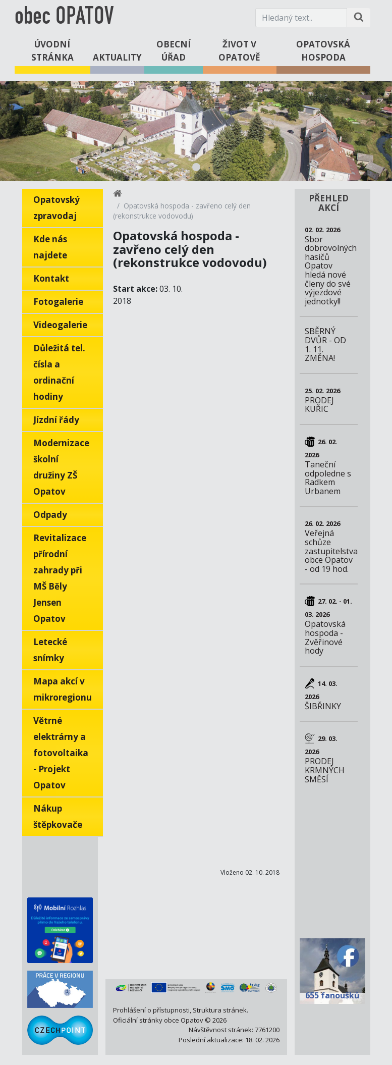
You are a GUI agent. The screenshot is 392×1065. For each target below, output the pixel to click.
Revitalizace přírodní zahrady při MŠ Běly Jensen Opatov (59, 578)
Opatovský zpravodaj (56, 208)
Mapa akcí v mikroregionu (62, 689)
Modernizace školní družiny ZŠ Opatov (61, 467)
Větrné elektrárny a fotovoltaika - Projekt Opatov (60, 753)
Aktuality (117, 57)
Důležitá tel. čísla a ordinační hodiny (59, 372)
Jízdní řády (56, 419)
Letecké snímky (50, 650)
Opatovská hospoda (323, 50)
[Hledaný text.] (301, 17)
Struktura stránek (220, 1010)
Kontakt (51, 278)
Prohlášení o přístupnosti (151, 1010)
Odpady (50, 514)
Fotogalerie (58, 301)
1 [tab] (196, 167)
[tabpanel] (196, 131)
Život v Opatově (239, 50)
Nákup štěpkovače (57, 816)
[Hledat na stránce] (358, 17)
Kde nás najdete (50, 247)
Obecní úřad (173, 50)
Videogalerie (60, 325)
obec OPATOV (64, 17)
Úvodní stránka (52, 50)
